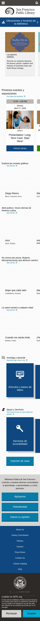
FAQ (20, 569)
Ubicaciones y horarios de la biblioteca (21, 22)
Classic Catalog (20, 564)
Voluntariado (20, 506)
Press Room (20, 552)
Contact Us (20, 558)
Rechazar (11, 613)
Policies (20, 541)
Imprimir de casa (20, 460)
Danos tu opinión (20, 516)
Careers (20, 547)
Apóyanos (20, 496)
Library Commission (20, 535)
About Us (20, 530)
